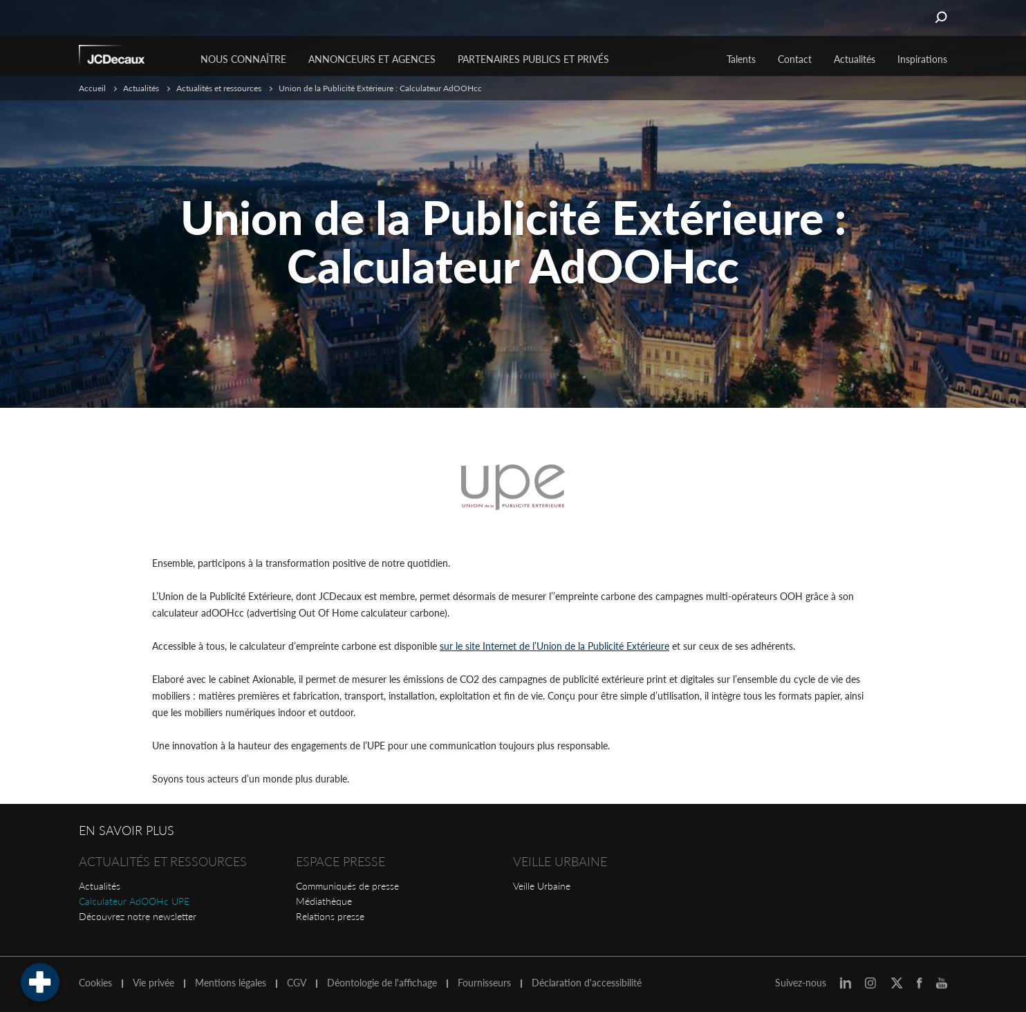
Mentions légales (230, 982)
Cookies (95, 982)
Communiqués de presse (347, 886)
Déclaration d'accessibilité (587, 982)
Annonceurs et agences (372, 59)
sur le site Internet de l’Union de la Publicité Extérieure (554, 646)
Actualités (99, 886)
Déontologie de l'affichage (382, 982)
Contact (795, 59)
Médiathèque (324, 901)
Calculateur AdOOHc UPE (134, 901)
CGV (296, 982)
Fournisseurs (484, 982)
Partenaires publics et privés (533, 59)
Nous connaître (243, 59)
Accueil (92, 88)
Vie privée (153, 982)
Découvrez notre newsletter (137, 916)
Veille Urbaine (541, 886)
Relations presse (330, 916)
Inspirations (922, 59)
